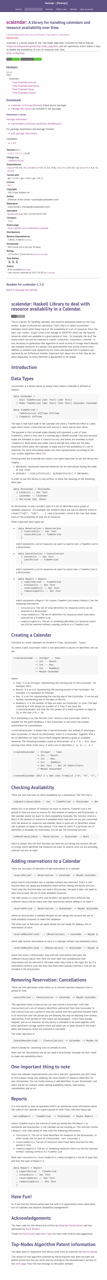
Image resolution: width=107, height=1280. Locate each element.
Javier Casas (46, 1221)
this (44, 450)
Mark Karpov (28, 1221)
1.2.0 (13, 143)
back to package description (21, 289)
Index (9, 72)
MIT (10, 185)
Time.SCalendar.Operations (25, 85)
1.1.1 (21, 153)
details (11, 171)
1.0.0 (10, 153)
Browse (49, 9)
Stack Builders (32, 1216)
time (35, 35)
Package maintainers (16, 119)
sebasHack (41, 123)
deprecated (19, 35)
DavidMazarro (55, 123)
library (26, 35)
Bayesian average (40, 254)
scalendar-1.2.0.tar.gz (21, 105)
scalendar (16, 22)
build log (26, 269)
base (10, 167)
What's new (61, 9)
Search (18, 9)
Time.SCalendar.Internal (24, 82)
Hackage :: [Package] (56, 3)
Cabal (62, 1275)
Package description (21, 108)
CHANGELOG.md (15, 160)
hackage (50, 1275)
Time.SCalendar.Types (23, 89)
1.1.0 (15, 153)
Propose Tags (44, 35)
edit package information (24, 133)
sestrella (30, 123)
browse (37, 105)
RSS (18, 150)
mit (31, 35)
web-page (21, 1250)
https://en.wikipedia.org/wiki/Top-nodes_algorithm (32, 46)
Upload (73, 9)
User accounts (86, 9)
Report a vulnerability (60, 35)
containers (32, 167)
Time (10, 221)
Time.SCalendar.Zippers (24, 92)
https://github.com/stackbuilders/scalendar (28, 228)
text (59, 167)
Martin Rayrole (89, 1239)
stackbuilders (18, 123)
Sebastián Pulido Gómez (71, 1212)
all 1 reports (49, 272)
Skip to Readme (15, 53)
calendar (10, 35)
